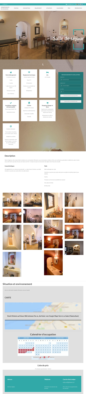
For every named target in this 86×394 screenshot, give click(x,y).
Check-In (62, 74)
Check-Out (62, 80)
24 (31, 349)
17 (31, 347)
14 (24, 347)
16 (28, 347)
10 (31, 345)
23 (28, 349)
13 (22, 347)
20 (22, 349)
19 (19, 349)
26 (19, 352)
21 (24, 349)
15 (26, 347)
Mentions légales (11, 386)
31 (31, 352)
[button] (12, 200)
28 (24, 352)
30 (28, 352)
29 (26, 352)
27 (22, 352)
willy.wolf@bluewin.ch (70, 4)
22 (26, 349)
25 (33, 349)
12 (19, 347)
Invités (62, 86)
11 (33, 345)
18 (33, 347)
